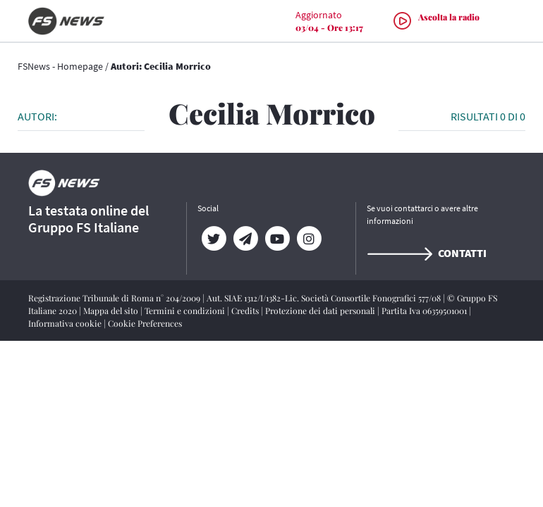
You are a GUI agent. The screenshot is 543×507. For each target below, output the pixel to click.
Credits (246, 310)
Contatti (427, 253)
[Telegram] (245, 238)
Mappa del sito (111, 310)
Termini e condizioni (186, 310)
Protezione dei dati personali (321, 310)
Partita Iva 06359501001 (425, 310)
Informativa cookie (66, 323)
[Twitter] (213, 238)
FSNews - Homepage (60, 66)
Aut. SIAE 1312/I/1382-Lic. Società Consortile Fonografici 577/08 (325, 297)
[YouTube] (277, 238)
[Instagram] (308, 238)
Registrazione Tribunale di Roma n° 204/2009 (115, 297)
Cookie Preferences (145, 323)
